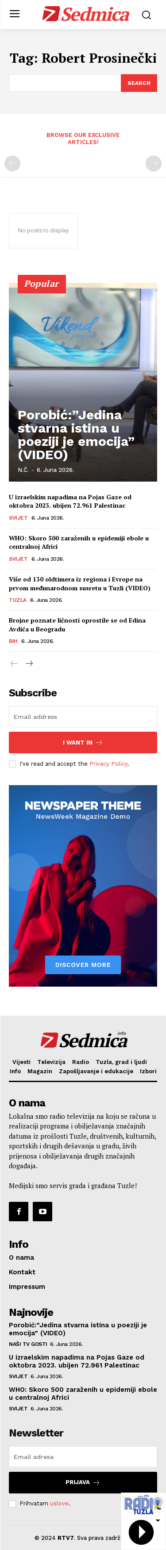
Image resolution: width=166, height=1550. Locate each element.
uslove (59, 1503)
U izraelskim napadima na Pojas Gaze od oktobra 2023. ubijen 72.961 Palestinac (70, 501)
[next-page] (28, 664)
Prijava (83, 1482)
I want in (83, 742)
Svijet (18, 518)
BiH (13, 641)
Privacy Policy (108, 763)
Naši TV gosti (28, 1344)
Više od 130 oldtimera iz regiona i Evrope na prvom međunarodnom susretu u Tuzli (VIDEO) (80, 583)
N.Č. (23, 470)
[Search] (139, 83)
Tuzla (18, 600)
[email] (83, 716)
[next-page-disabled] (154, 163)
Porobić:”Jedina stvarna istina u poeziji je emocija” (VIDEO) (76, 434)
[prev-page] (12, 163)
